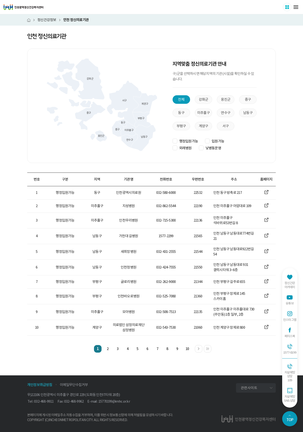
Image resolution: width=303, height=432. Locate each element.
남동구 (248, 112)
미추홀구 (203, 112)
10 (187, 348)
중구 (248, 99)
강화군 (203, 99)
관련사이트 (249, 388)
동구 (181, 112)
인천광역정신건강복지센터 (23, 7)
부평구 (181, 126)
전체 (181, 99)
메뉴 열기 (295, 7)
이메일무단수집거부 (74, 384)
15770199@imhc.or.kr (114, 401)
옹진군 (225, 99)
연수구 (225, 112)
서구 (226, 126)
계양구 (203, 126)
